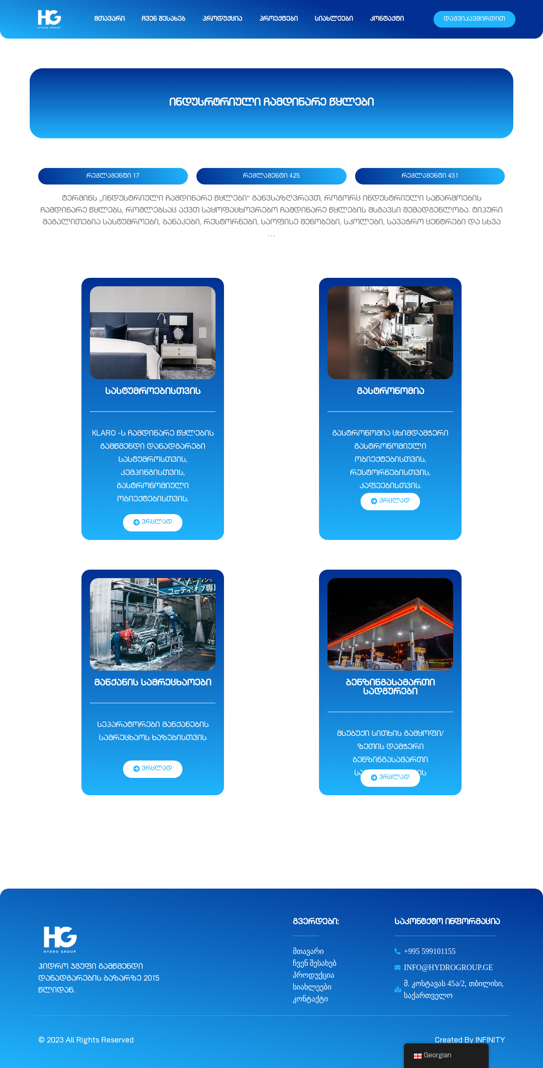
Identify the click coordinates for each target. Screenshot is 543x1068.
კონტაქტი (387, 19)
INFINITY (490, 1041)
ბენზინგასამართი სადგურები (390, 688)
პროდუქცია (222, 19)
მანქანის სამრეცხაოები (152, 683)
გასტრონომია (390, 392)
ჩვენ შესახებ (163, 19)
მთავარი (109, 19)
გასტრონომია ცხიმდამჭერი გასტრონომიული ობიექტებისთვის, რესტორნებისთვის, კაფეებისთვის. (390, 460)
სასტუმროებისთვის (153, 392)
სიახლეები (334, 19)
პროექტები (278, 19)
